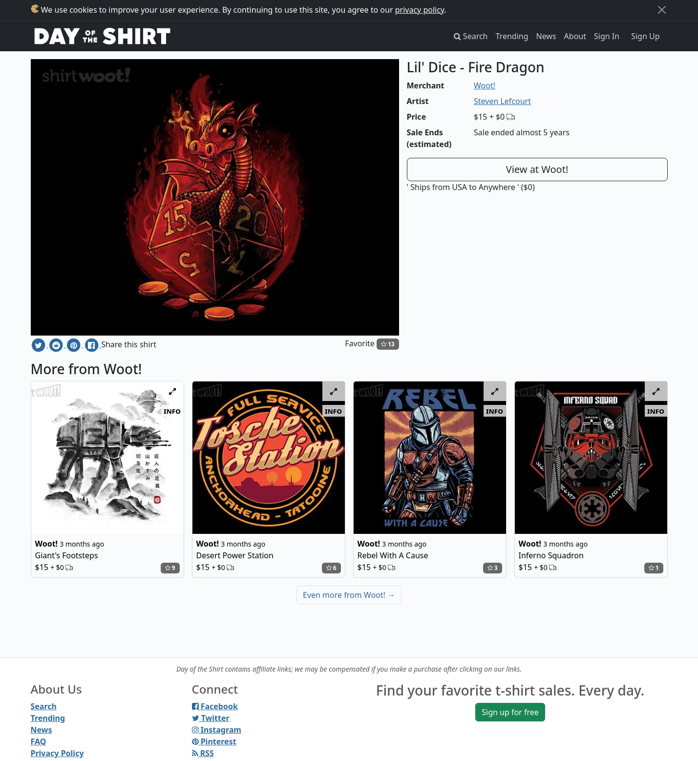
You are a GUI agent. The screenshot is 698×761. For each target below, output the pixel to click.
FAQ (38, 741)
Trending (512, 36)
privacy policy (419, 9)
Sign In (606, 36)
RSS (203, 753)
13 (388, 344)
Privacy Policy (57, 753)
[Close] (662, 10)
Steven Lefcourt (502, 101)
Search (44, 706)
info (172, 410)
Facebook (215, 706)
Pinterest (214, 741)
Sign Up (645, 36)
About (575, 36)
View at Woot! (537, 169)
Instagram (216, 729)
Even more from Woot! (349, 595)
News (546, 36)
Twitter (211, 718)
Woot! (484, 85)
